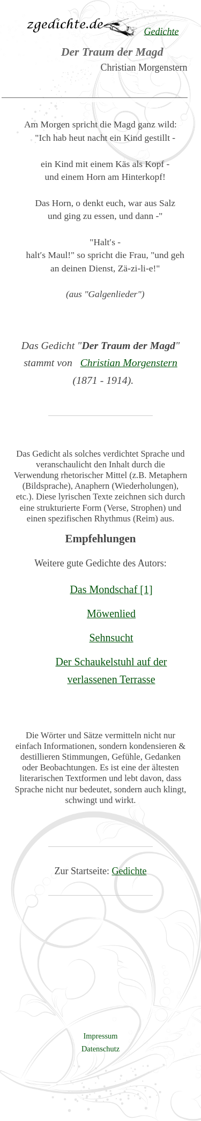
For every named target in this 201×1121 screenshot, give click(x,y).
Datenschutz (100, 1048)
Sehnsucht (111, 637)
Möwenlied (111, 613)
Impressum (101, 1036)
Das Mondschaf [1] (111, 589)
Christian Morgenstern (128, 362)
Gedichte (129, 871)
